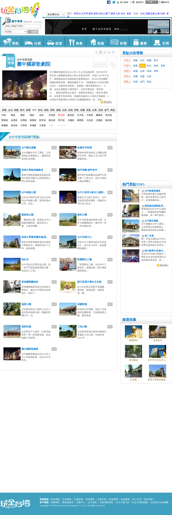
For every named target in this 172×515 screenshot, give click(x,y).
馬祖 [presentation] (112, 110)
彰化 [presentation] (40, 110)
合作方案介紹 (122, 502)
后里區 (14, 120)
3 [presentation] (104, 52)
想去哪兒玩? (54, 14)
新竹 (156, 60)
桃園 (149, 60)
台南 (142, 71)
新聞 (118, 41)
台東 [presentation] (94, 110)
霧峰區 (99, 115)
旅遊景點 (55, 499)
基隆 (135, 60)
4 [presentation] (109, 52)
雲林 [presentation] (52, 110)
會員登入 (140, 2)
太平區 (80, 115)
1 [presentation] (96, 52)
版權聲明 (55, 502)
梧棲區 (4, 125)
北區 (41, 115)
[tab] (96, 52)
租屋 (97, 41)
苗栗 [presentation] (28, 110)
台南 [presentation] (64, 110)
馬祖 (149, 81)
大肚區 (89, 120)
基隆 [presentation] (4, 110)
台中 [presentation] (34, 110)
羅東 (113, 13)
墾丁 (108, 13)
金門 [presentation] (106, 110)
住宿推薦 (66, 499)
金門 (142, 81)
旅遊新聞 (113, 499)
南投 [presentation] (46, 110)
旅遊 (54, 41)
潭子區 (61, 120)
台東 (157, 13)
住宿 (32, 41)
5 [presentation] (113, 52)
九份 (118, 13)
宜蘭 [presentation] (82, 110)
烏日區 (108, 115)
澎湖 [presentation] (100, 110)
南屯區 (71, 115)
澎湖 (162, 13)
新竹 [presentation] (22, 110)
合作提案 (92, 502)
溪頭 (90, 13)
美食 (75, 41)
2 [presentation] (100, 52)
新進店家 (148, 499)
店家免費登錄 (106, 502)
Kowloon (62, 125)
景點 (11, 41)
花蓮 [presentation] (88, 110)
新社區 (52, 120)
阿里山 (77, 13)
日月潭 (84, 13)
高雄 (149, 71)
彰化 (149, 65)
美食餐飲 (90, 499)
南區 (22, 115)
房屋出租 (101, 499)
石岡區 (23, 120)
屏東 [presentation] (76, 110)
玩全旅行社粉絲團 (159, 502)
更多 (129, 13)
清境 (95, 13)
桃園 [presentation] (16, 110)
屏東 (156, 71)
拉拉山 (101, 13)
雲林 (163, 65)
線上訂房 (136, 499)
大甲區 (23, 125)
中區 (3, 115)
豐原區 (4, 120)
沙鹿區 (99, 120)
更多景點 (164, 265)
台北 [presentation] (10, 110)
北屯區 (52, 115)
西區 (32, 115)
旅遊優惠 (125, 499)
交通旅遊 (78, 499)
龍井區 (108, 120)
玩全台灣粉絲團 (140, 502)
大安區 (42, 125)
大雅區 (71, 120)
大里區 (89, 115)
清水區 (14, 125)
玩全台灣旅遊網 (20, 10)
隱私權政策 (68, 502)
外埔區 (33, 125)
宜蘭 (147, 13)
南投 (156, 65)
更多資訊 (107, 102)
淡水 (123, 13)
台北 (142, 13)
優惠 (140, 41)
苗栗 (135, 65)
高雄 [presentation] (70, 110)
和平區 (42, 120)
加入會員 (124, 2)
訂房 (161, 41)
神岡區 (80, 120)
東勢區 (33, 120)
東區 (13, 115)
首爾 (51, 125)
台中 (142, 65)
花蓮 (152, 13)
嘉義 (135, 71)
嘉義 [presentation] (58, 110)
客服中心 (80, 502)
